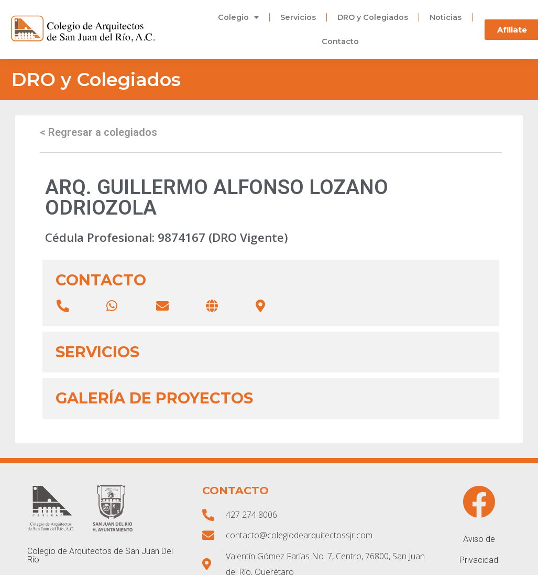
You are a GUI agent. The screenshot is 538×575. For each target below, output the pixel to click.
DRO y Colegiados (372, 17)
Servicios (298, 17)
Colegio (238, 17)
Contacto (340, 41)
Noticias (446, 17)
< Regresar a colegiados (98, 132)
